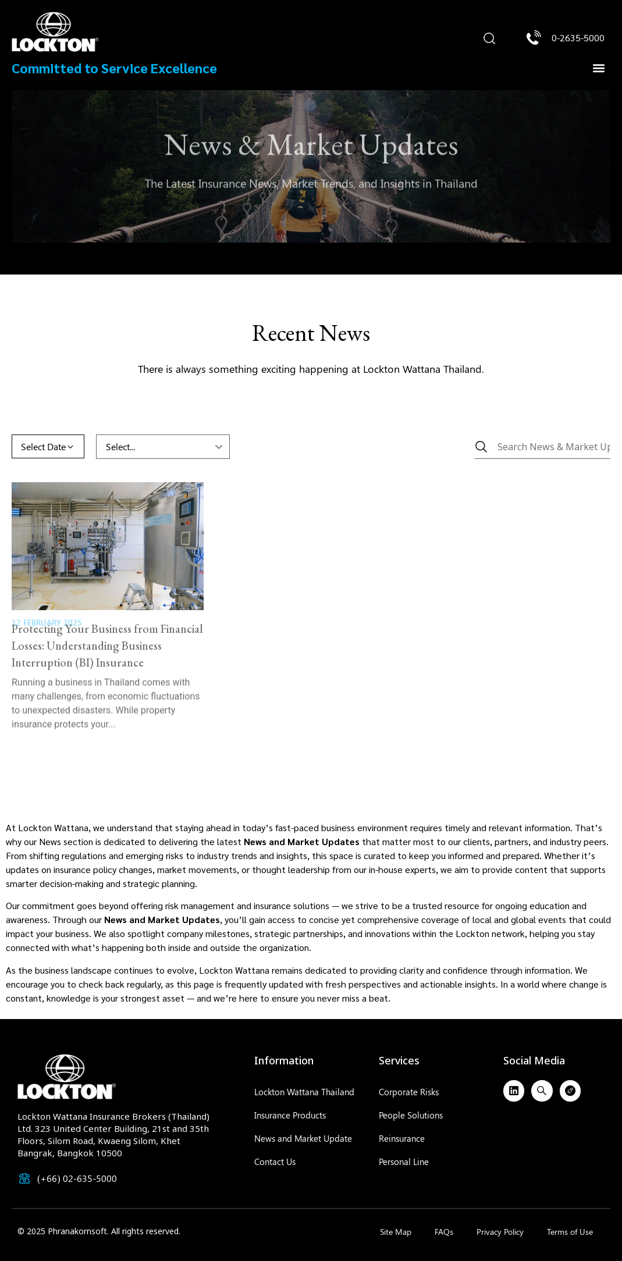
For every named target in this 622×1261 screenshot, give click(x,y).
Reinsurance (402, 1138)
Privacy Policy (500, 1231)
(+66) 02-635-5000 (77, 1178)
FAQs (444, 1231)
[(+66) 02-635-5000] (24, 1178)
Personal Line (404, 1161)
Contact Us (275, 1161)
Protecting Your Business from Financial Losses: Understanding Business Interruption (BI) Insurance (107, 625)
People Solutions (411, 1115)
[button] (489, 39)
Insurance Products (290, 1115)
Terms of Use (570, 1231)
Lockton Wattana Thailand (304, 1092)
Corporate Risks (409, 1092)
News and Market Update (303, 1138)
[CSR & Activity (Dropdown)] (163, 446)
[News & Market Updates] (542, 446)
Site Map (395, 1231)
